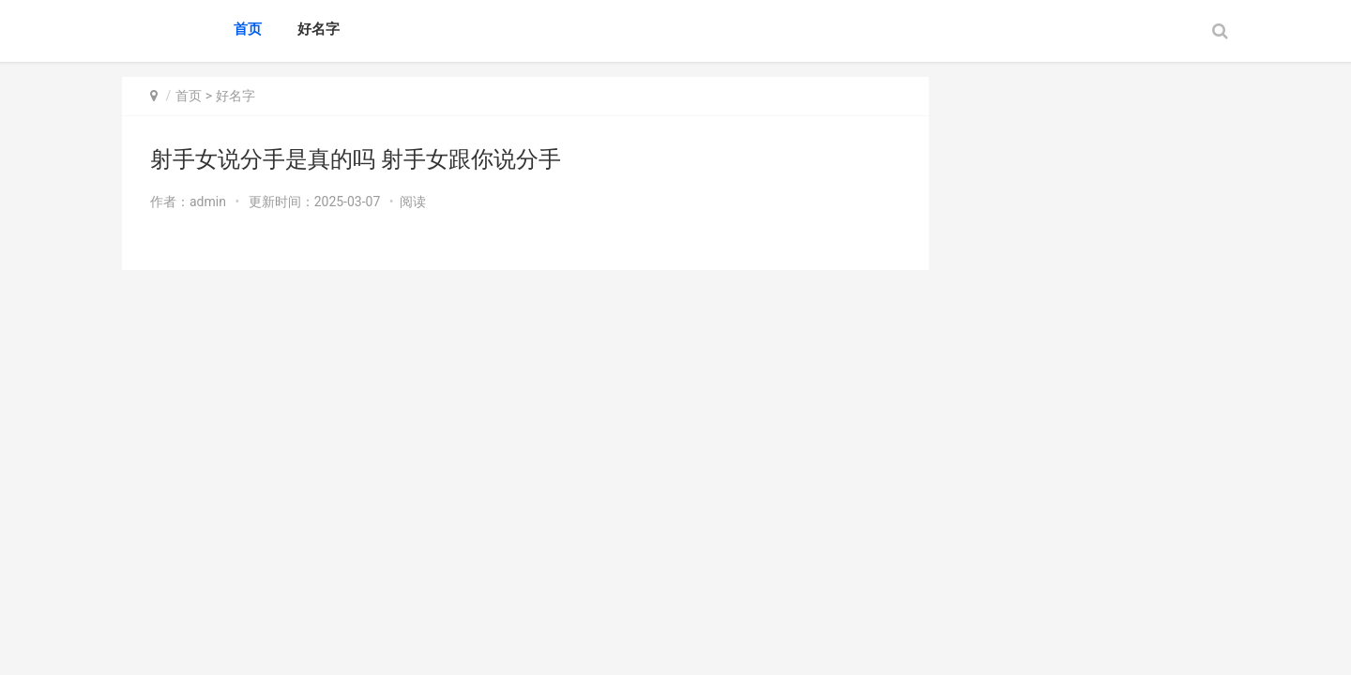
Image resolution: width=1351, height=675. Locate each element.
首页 (248, 29)
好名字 (318, 29)
